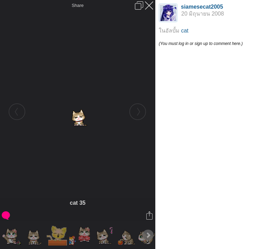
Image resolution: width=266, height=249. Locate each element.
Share (78, 5)
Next (148, 235)
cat (184, 31)
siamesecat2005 (202, 7)
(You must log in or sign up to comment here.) (201, 43)
